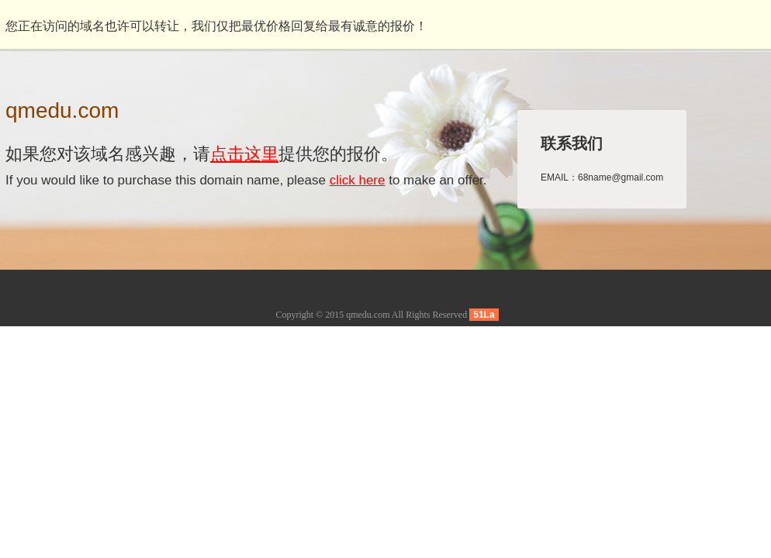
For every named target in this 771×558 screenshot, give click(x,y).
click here (358, 180)
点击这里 (244, 154)
